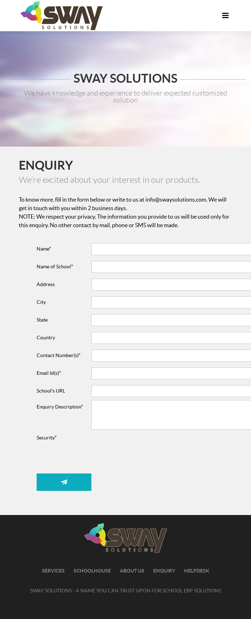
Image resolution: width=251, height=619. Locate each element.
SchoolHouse (92, 571)
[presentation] (145, 462)
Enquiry (164, 571)
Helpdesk (196, 571)
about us (132, 571)
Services (53, 571)
